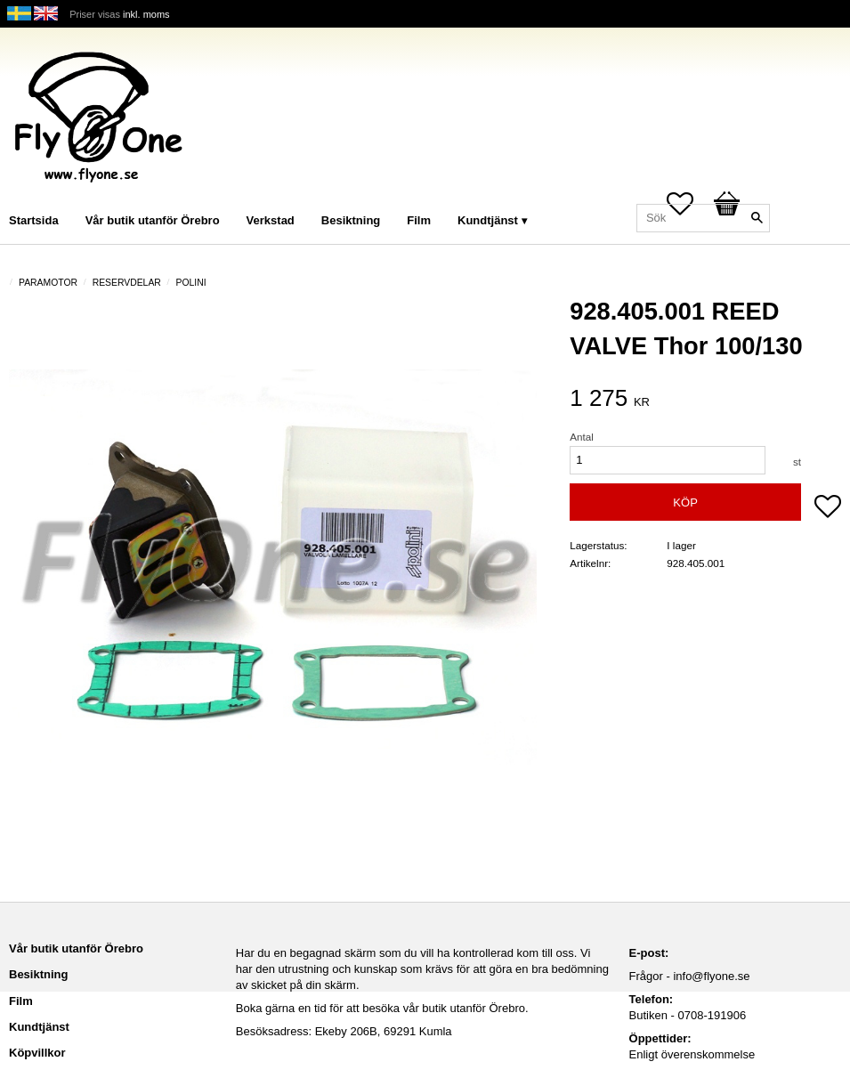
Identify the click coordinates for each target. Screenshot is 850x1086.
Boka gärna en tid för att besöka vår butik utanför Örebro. (382, 1008)
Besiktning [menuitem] (350, 220)
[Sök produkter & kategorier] (703, 218)
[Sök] (756, 218)
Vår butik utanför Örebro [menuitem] (152, 220)
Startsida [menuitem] (34, 220)
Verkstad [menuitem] (271, 220)
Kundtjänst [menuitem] (487, 220)
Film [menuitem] (419, 220)
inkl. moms (146, 14)
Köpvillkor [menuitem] (37, 1052)
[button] (827, 508)
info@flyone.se (711, 976)
